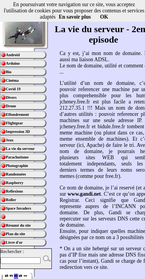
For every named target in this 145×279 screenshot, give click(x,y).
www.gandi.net (84, 194)
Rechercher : (12, 251)
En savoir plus (75, 17)
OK (104, 17)
